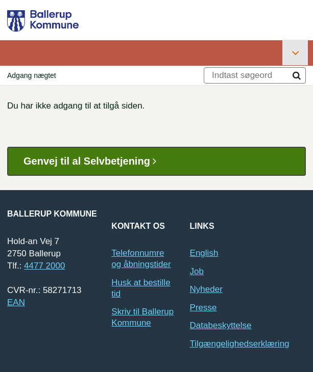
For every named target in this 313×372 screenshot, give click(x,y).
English (204, 253)
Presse (203, 307)
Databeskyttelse (221, 325)
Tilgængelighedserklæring (240, 344)
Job (197, 271)
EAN (16, 302)
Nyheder (206, 289)
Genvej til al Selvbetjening (93, 161)
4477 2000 (44, 266)
